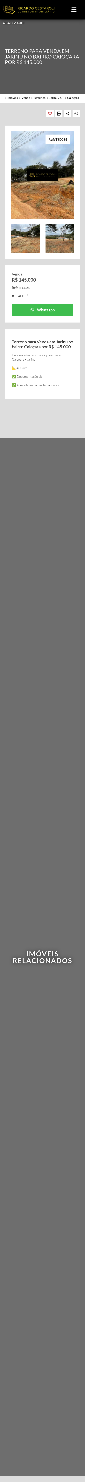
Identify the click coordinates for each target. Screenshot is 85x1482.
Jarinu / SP (56, 97)
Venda (26, 97)
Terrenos (40, 97)
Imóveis (12, 97)
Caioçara (73, 97)
